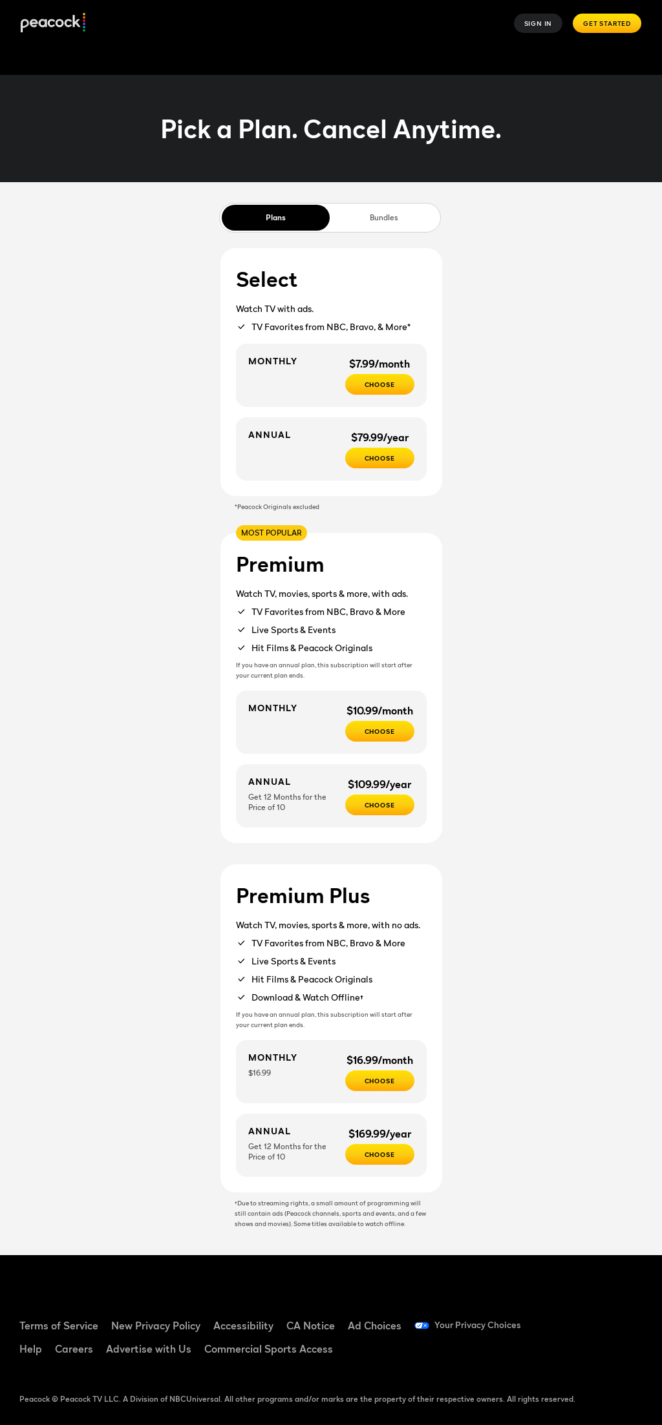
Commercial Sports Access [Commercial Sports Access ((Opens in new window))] (268, 1348)
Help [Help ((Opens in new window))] (30, 1348)
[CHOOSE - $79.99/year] (379, 458)
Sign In (538, 23)
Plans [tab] (276, 217)
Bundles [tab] (384, 217)
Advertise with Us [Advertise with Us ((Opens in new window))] (148, 1348)
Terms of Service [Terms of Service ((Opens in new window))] (58, 1325)
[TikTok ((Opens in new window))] (594, 1317)
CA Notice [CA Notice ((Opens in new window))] (310, 1325)
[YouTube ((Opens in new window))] (628, 1317)
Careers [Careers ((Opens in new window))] (74, 1348)
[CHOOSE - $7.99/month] (379, 384)
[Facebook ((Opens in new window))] (561, 1317)
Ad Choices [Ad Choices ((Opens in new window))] (374, 1325)
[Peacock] (53, 23)
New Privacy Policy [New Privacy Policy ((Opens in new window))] (155, 1325)
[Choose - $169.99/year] (379, 1154)
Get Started (607, 23)
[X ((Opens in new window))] (594, 1354)
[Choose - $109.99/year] (379, 805)
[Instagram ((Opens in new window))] (561, 1354)
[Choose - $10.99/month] (379, 731)
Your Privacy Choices (483, 1325)
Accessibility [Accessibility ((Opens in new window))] (243, 1325)
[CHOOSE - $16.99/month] (379, 1080)
